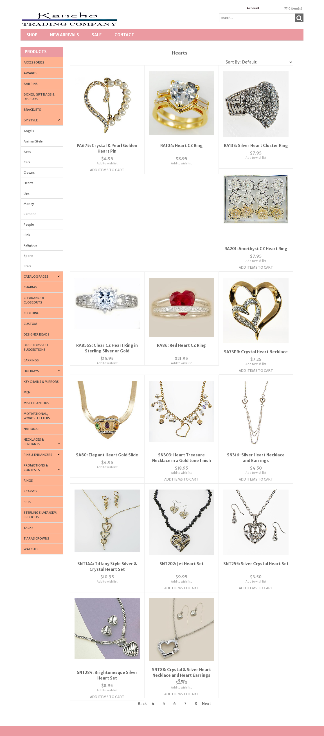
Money (29, 204)
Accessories (34, 62)
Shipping (243, 650)
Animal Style (33, 141)
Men (27, 392)
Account (253, 8)
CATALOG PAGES (36, 276)
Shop (31, 34)
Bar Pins (31, 84)
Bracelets (32, 110)
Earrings (31, 360)
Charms (30, 287)
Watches (31, 549)
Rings (28, 481)
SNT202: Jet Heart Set (256, 449)
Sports (28, 256)
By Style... (32, 120)
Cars (27, 162)
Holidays (31, 371)
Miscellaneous (36, 403)
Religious (30, 245)
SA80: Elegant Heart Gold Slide (181, 345)
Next (206, 591)
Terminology (246, 661)
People (29, 225)
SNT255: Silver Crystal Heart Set (107, 554)
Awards (30, 73)
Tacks (28, 528)
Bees (27, 152)
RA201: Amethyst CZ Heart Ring (107, 240)
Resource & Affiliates (251, 693)
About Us (101, 640)
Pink (27, 235)
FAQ (98, 661)
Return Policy (246, 640)
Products (36, 51)
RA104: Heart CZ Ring (181, 141)
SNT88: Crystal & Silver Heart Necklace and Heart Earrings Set (255, 560)
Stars (27, 266)
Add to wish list (107, 159)
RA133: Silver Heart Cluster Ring (256, 141)
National (31, 429)
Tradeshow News (249, 672)
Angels (29, 131)
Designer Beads (37, 334)
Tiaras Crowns (36, 538)
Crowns (29, 173)
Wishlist (171, 640)
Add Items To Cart (107, 166)
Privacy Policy (104, 672)
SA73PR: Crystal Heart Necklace (107, 345)
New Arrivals (64, 34)
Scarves (30, 491)
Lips (27, 193)
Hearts (28, 183)
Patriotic (30, 214)
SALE (97, 34)
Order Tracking (176, 661)
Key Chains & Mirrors (41, 382)
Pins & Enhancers (38, 455)
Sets (27, 502)
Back (142, 591)
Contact (124, 34)
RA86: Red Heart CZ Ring (255, 240)
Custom (30, 324)
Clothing (31, 313)
